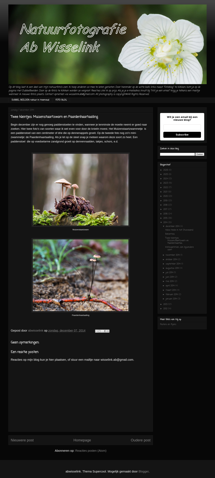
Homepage (82, 440)
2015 (165, 218)
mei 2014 (170, 281)
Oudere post (140, 440)
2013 (165, 304)
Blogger (144, 471)
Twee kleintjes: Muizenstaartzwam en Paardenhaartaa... (177, 241)
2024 (166, 178)
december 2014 (173, 226)
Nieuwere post (22, 440)
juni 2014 (170, 277)
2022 (166, 187)
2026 (166, 170)
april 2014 (170, 285)
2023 (166, 183)
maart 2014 (171, 290)
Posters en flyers (168, 324)
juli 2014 (170, 272)
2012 (165, 308)
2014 (165, 222)
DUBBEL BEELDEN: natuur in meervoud (30, 100)
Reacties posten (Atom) (90, 450)
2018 (165, 205)
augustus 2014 (173, 268)
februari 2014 (172, 294)
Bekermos (170, 234)
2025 (166, 174)
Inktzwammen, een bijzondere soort (179, 248)
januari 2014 (172, 298)
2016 (165, 213)
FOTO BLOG (61, 100)
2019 (165, 200)
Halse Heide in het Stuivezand (179, 230)
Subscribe (182, 134)
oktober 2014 (172, 259)
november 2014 (173, 255)
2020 (166, 196)
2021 (165, 192)
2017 (165, 209)
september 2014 (173, 264)
